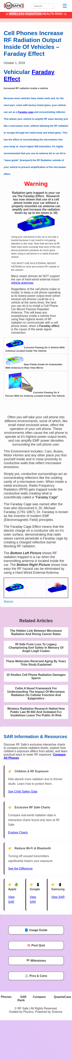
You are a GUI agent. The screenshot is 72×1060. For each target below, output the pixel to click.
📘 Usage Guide (36, 930)
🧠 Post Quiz (36, 945)
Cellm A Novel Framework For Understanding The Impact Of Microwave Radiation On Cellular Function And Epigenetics (36, 693)
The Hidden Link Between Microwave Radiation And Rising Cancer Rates (36, 632)
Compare (39, 996)
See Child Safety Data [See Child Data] (22, 791)
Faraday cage (25, 112)
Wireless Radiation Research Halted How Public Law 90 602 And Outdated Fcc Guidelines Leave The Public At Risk (36, 712)
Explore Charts (18, 832)
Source (8, 601)
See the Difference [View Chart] (20, 868)
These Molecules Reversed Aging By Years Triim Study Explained (36, 663)
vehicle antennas (22, 282)
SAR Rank (21, 998)
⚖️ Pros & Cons (36, 975)
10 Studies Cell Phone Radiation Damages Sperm (36, 676)
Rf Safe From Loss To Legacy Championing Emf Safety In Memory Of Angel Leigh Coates (36, 648)
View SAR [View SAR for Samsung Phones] (58, 897)
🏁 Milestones (36, 960)
